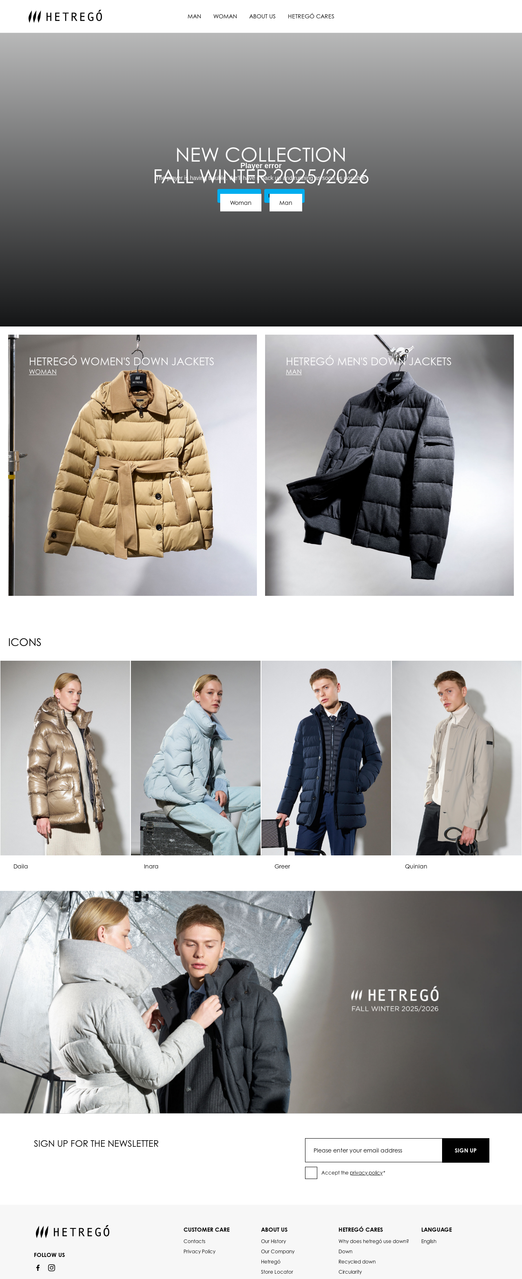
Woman (225, 16)
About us (262, 16)
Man (194, 16)
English (428, 1241)
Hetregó (271, 1262)
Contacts (195, 1241)
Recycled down (357, 1262)
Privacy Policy (199, 1251)
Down (345, 1251)
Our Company (277, 1251)
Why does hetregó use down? (373, 1241)
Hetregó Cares (311, 16)
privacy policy (366, 1173)
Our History (273, 1241)
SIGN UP (466, 1150)
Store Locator (277, 1272)
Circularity (350, 1272)
